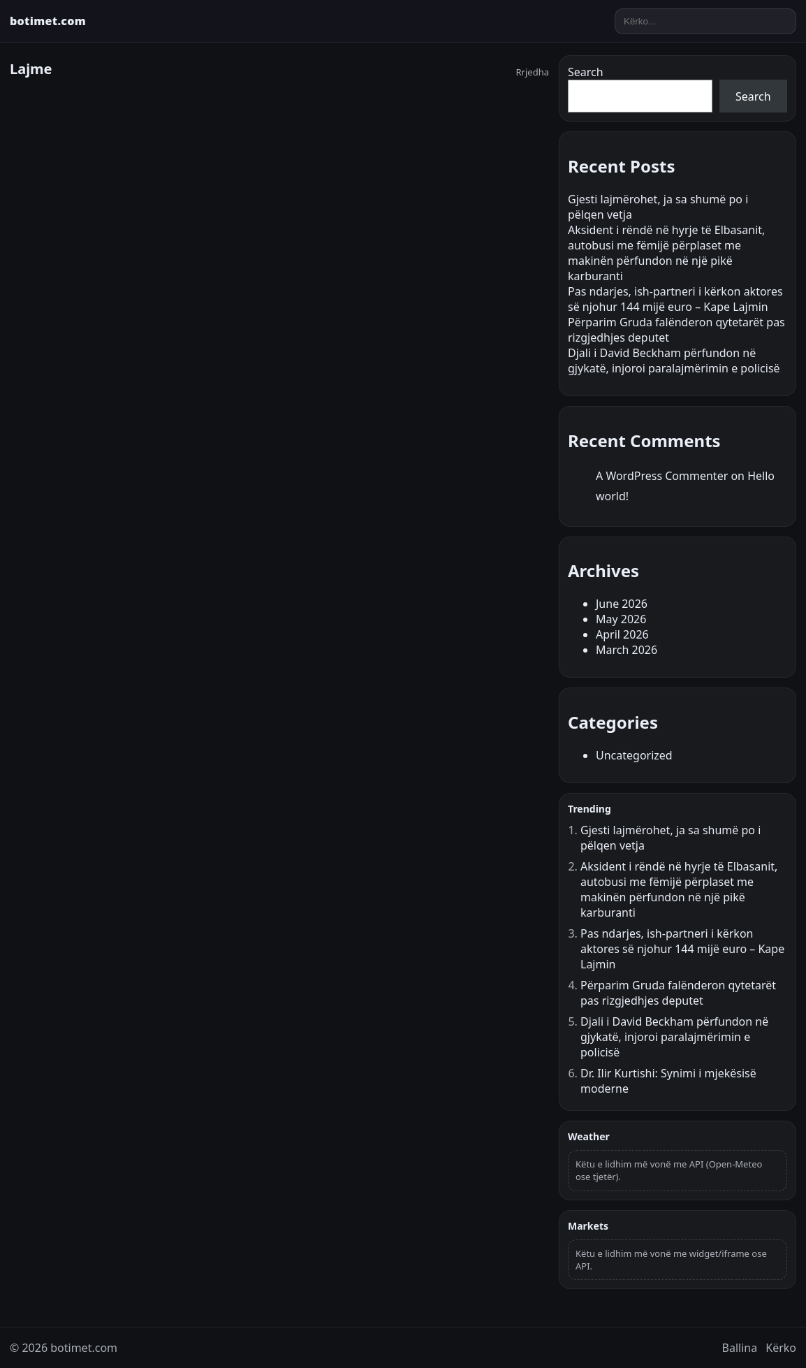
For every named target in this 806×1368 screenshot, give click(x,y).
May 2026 (621, 619)
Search (585, 72)
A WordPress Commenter (662, 475)
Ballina (740, 1347)
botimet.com (48, 21)
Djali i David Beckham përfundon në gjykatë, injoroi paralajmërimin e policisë (674, 360)
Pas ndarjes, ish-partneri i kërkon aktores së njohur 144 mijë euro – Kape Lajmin (675, 299)
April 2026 (622, 634)
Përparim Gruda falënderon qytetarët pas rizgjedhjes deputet (678, 992)
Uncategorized (634, 755)
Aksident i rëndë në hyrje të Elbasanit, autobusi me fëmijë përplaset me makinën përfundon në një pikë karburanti (666, 253)
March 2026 (626, 649)
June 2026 (621, 603)
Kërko (780, 1347)
